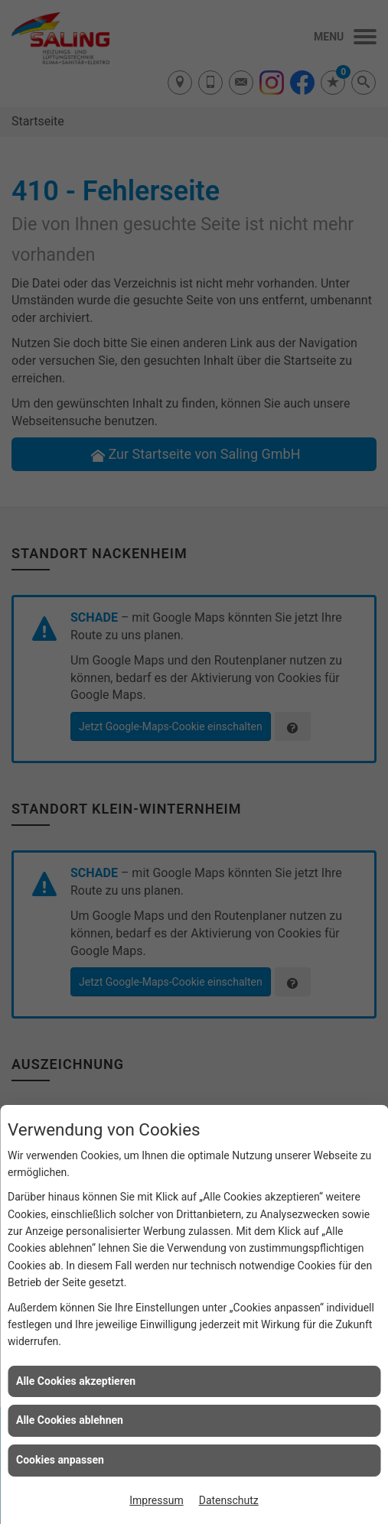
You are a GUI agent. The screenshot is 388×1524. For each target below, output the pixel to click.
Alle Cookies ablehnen (69, 1420)
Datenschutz (229, 1500)
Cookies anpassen (60, 1460)
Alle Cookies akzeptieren (75, 1381)
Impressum (156, 1500)
